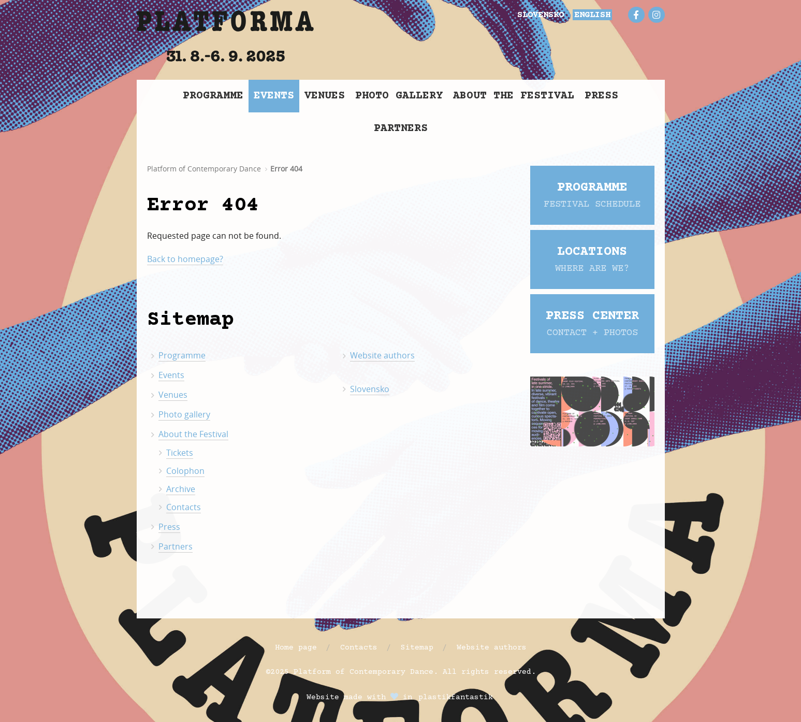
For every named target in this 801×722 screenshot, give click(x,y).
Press (601, 96)
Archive (180, 489)
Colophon (185, 470)
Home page (296, 647)
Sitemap (417, 647)
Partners (401, 129)
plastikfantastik (455, 697)
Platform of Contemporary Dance (204, 169)
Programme (213, 96)
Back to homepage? (185, 259)
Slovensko (369, 389)
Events (274, 96)
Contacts (183, 507)
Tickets (179, 452)
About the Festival (513, 96)
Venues (324, 96)
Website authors (382, 355)
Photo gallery (399, 96)
